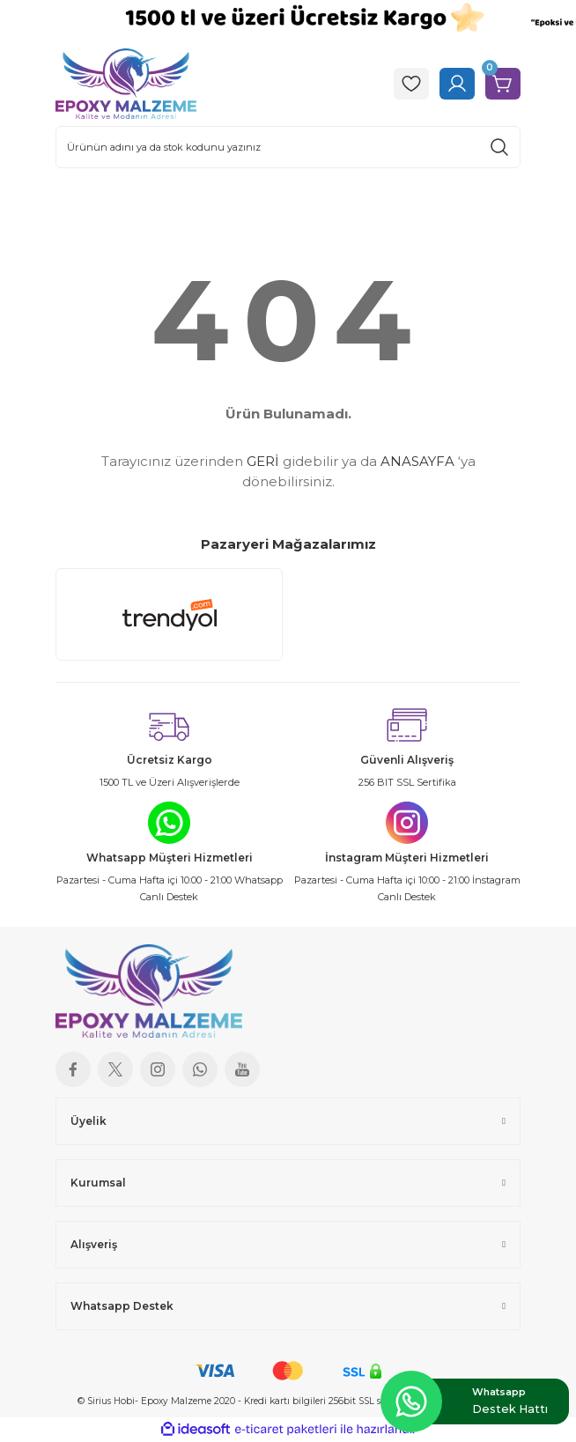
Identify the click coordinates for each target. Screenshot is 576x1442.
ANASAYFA (417, 461)
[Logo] (125, 82)
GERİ (263, 461)
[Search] (288, 147)
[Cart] (503, 84)
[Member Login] (457, 84)
